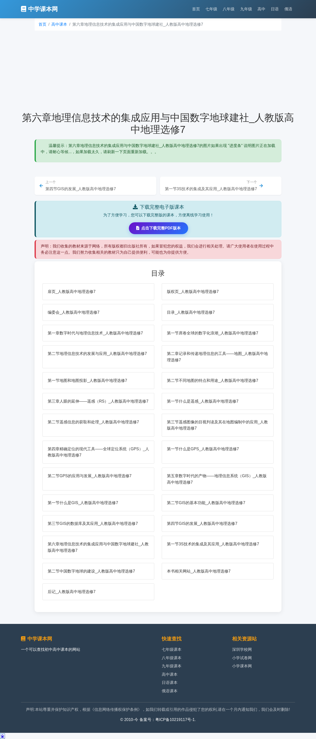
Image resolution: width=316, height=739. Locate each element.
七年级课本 (171, 649)
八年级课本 (171, 658)
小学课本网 (242, 666)
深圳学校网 (242, 649)
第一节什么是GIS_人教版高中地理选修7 (83, 503)
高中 (261, 9)
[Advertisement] (158, 71)
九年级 (246, 9)
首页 (196, 9)
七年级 (211, 9)
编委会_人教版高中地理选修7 (73, 312)
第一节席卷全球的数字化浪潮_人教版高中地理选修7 (212, 333)
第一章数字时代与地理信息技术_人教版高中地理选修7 (95, 333)
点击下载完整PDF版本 (158, 228)
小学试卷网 (242, 658)
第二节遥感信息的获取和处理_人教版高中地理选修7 (93, 422)
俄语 (288, 9)
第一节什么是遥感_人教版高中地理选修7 (202, 401)
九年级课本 (171, 666)
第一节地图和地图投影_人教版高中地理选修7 (87, 380)
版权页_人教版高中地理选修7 (193, 291)
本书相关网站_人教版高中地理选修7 (199, 571)
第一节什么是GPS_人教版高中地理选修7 (203, 449)
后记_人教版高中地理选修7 (72, 592)
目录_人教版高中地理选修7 (191, 312)
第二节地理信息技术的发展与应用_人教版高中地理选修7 (97, 353)
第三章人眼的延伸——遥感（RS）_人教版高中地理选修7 (98, 401)
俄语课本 (170, 691)
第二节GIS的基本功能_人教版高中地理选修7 (206, 503)
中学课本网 (39, 9)
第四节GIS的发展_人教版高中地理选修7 (202, 523)
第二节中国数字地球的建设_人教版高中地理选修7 (91, 571)
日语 (275, 9)
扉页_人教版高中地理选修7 (72, 291)
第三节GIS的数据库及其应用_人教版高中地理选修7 (93, 523)
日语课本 (170, 682)
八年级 (229, 9)
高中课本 (59, 24)
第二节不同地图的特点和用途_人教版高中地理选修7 (212, 380)
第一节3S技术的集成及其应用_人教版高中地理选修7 (213, 544)
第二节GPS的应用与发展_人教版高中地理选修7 (90, 476)
